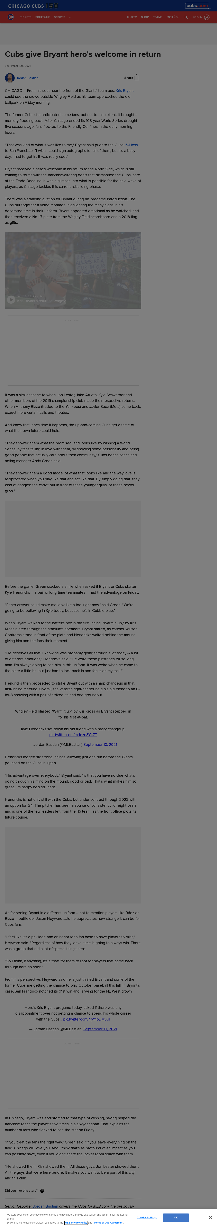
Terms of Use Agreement (108, 1222)
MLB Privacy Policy (76, 1222)
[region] (108, 1218)
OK (176, 1217)
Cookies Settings (147, 1217)
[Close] (210, 1217)
